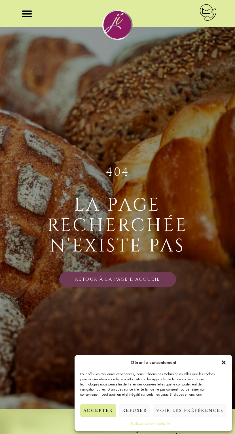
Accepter (98, 411)
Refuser (134, 411)
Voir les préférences (189, 411)
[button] (223, 362)
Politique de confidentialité (150, 423)
